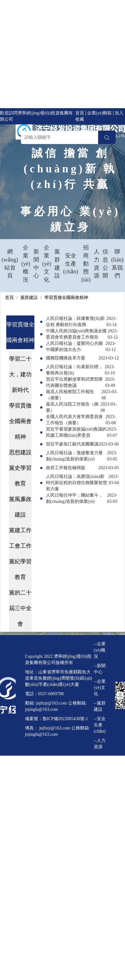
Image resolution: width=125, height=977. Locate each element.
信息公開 (105, 263)
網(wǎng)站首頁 (10, 263)
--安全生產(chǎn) (100, 725)
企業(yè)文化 (46, 263)
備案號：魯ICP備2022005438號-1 (56, 718)
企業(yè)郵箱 (99, 113)
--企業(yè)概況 (99, 650)
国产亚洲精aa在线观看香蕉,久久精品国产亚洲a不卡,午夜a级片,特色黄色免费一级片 (61, 824)
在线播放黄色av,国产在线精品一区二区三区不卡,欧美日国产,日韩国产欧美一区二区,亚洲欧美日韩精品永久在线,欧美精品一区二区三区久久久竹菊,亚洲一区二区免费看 (62, 55)
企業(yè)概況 (25, 263)
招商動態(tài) (86, 263)
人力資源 (96, 263)
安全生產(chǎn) (70, 264)
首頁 (79, 113)
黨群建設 (57, 263)
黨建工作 (20, 530)
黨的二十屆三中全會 (20, 608)
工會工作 (20, 546)
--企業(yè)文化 (99, 687)
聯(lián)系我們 (117, 263)
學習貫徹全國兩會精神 (66, 297)
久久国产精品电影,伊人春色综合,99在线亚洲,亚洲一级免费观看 (61, 780)
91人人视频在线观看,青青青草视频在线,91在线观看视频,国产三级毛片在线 (62, 861)
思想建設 (20, 452)
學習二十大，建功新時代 (20, 374)
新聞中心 (36, 263)
